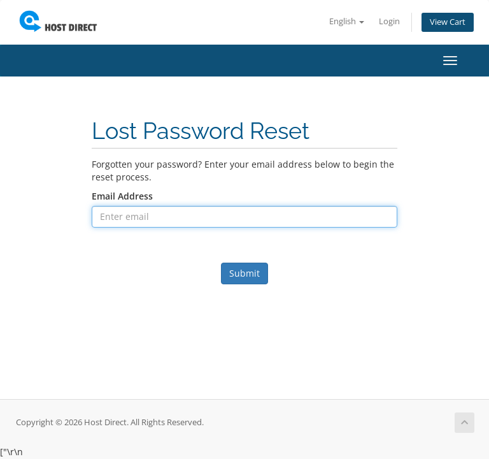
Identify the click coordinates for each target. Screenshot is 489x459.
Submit (244, 273)
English (346, 21)
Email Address (122, 196)
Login (389, 21)
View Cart (447, 22)
